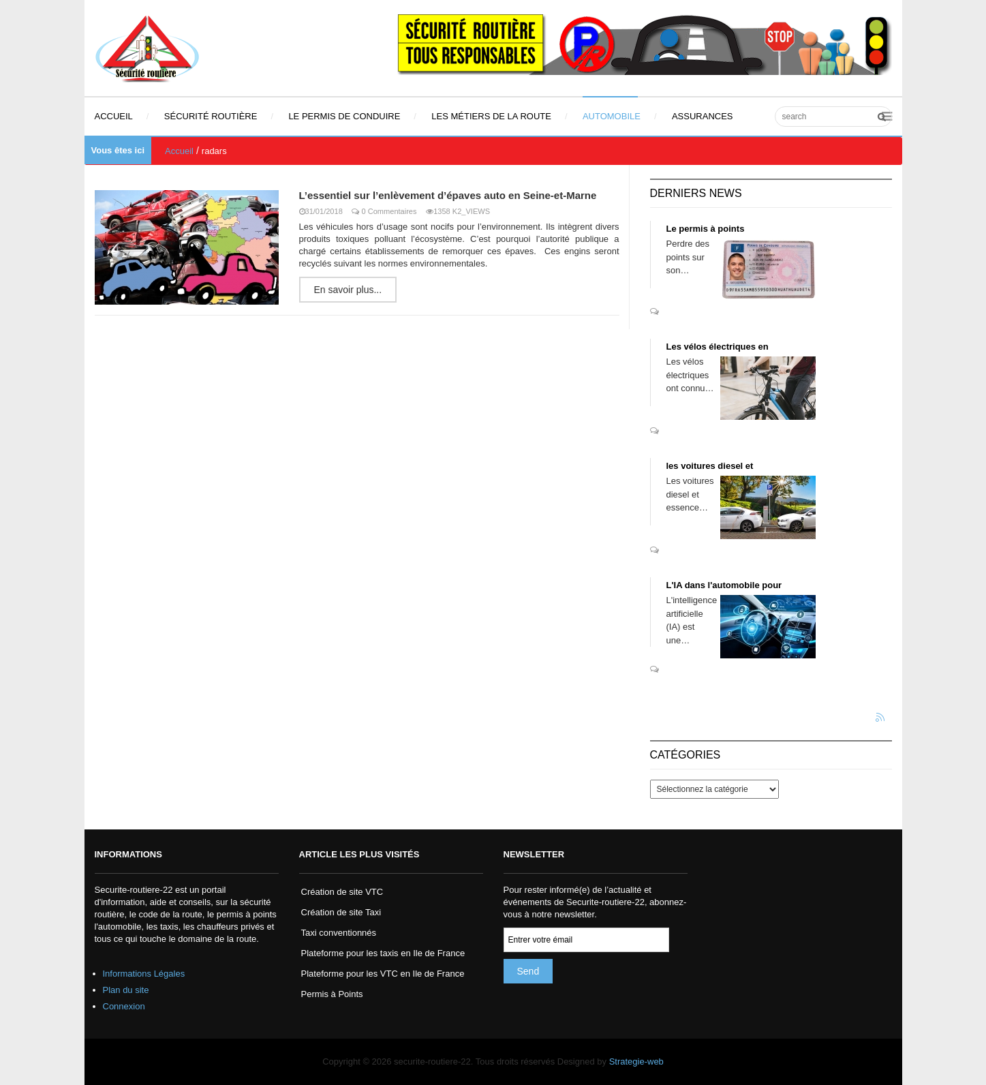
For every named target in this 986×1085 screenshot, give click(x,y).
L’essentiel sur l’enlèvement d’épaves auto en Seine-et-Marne (448, 195)
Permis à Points (332, 994)
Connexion (124, 1006)
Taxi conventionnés (339, 933)
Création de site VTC (342, 892)
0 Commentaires (389, 211)
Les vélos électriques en (717, 346)
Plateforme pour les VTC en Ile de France (383, 973)
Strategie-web (636, 1061)
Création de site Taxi (341, 912)
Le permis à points (705, 229)
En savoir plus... (348, 289)
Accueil (179, 151)
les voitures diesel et (710, 466)
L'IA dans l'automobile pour (724, 585)
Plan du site (126, 990)
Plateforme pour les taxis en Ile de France (383, 953)
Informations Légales (144, 973)
